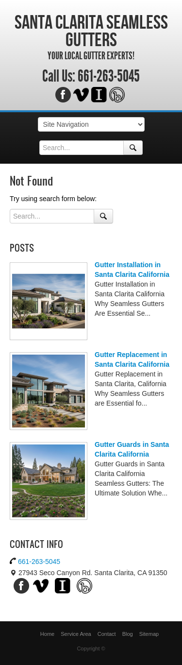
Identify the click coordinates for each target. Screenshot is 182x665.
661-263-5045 (109, 76)
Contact (107, 634)
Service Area (76, 634)
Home (47, 634)
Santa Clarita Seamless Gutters (91, 30)
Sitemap (149, 634)
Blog (127, 634)
